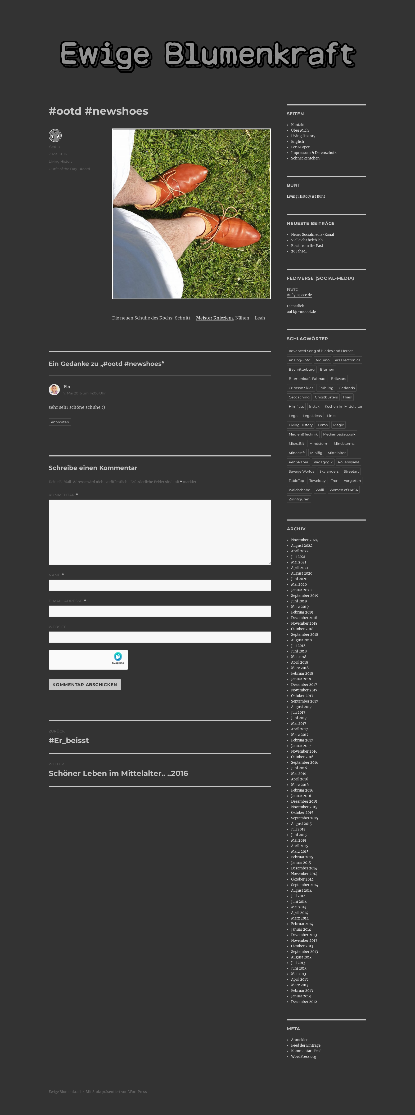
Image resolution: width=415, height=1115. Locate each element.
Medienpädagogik (339, 434)
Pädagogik (323, 462)
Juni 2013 (298, 968)
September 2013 (304, 951)
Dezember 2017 (304, 684)
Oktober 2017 (302, 696)
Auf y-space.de (299, 295)
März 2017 (300, 734)
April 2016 (299, 779)
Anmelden (300, 1040)
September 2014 (304, 885)
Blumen (327, 369)
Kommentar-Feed (306, 1051)
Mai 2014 (298, 907)
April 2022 (300, 551)
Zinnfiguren (299, 499)
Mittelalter (337, 453)
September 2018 (304, 634)
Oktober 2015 (302, 812)
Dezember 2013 (304, 935)
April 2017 (299, 729)
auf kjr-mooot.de (301, 311)
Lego (293, 416)
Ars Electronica (347, 360)
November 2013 (304, 940)
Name (56, 575)
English (297, 141)
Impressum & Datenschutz (313, 152)
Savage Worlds (301, 471)
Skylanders (329, 471)
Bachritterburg (302, 369)
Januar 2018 (301, 679)
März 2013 (299, 985)
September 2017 (304, 701)
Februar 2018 (302, 673)
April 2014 (299, 912)
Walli (319, 490)
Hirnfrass (296, 406)
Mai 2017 (298, 723)
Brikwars (338, 378)
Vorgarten (352, 480)
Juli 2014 (298, 896)
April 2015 (299, 846)
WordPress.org (303, 1056)
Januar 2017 (301, 746)
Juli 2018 (298, 645)
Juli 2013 (298, 963)
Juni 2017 (299, 718)
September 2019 (304, 595)
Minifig (316, 453)
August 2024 (301, 545)
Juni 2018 (299, 651)
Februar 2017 (302, 740)
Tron (335, 480)
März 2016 (300, 785)
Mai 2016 (298, 773)
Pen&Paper (300, 147)
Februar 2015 (302, 857)
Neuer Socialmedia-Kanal (312, 234)
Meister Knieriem (214, 318)
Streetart (351, 471)
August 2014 (301, 890)
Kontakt (298, 125)
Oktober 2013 (302, 946)
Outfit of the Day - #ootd (69, 169)
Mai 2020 (299, 584)
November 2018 (304, 623)
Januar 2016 (301, 796)
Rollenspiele (348, 462)
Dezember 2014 (304, 868)
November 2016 (304, 751)
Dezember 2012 (304, 1001)
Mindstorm (318, 443)
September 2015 (304, 818)
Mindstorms (344, 443)
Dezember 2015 (304, 801)
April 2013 (299, 979)
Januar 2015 (301, 862)
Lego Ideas (312, 416)
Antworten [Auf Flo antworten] (60, 422)
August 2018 (301, 640)
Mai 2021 (298, 562)
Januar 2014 (301, 929)
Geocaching (299, 397)
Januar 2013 (301, 996)
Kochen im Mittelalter (343, 406)
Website (58, 627)
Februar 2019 (302, 612)
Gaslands (347, 388)
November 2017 (304, 690)
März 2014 (300, 918)
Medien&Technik (303, 434)
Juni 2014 (299, 901)
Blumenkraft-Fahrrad (307, 378)
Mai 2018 (298, 657)
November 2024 (304, 540)
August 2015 (301, 823)
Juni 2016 (299, 768)
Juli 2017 (298, 712)
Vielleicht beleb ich (307, 240)
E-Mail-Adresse (67, 601)
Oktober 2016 (302, 757)
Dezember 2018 (304, 618)
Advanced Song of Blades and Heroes (321, 351)
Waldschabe (299, 490)
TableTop (296, 480)
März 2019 (300, 607)
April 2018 (299, 662)
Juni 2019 (299, 601)
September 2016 (304, 762)
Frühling (325, 388)
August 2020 (301, 573)
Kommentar (63, 495)
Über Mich (300, 130)
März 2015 (300, 851)
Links (331, 416)
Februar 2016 (302, 790)
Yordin (54, 146)
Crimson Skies (301, 388)
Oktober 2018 (302, 629)
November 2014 (304, 874)
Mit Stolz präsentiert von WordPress (116, 1092)
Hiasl (347, 397)
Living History (61, 161)
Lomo (323, 425)
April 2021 (299, 568)
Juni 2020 (299, 579)
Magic (338, 425)
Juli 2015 (298, 829)
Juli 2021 (298, 556)
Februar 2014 (302, 924)
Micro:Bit (296, 443)
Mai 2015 (298, 840)
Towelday (317, 480)
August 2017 (301, 707)
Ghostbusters (326, 397)
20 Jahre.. (299, 251)
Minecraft (297, 453)
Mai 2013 (298, 974)
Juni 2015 (299, 835)
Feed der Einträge (306, 1045)
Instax (314, 406)
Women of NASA (344, 490)
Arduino (322, 360)
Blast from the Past (307, 245)
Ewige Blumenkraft (65, 1092)
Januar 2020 (301, 590)
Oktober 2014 (302, 879)
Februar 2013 (302, 990)
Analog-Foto (299, 360)
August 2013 (301, 957)
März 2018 (300, 668)
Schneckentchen (305, 158)
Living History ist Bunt (306, 196)
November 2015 (304, 807)
